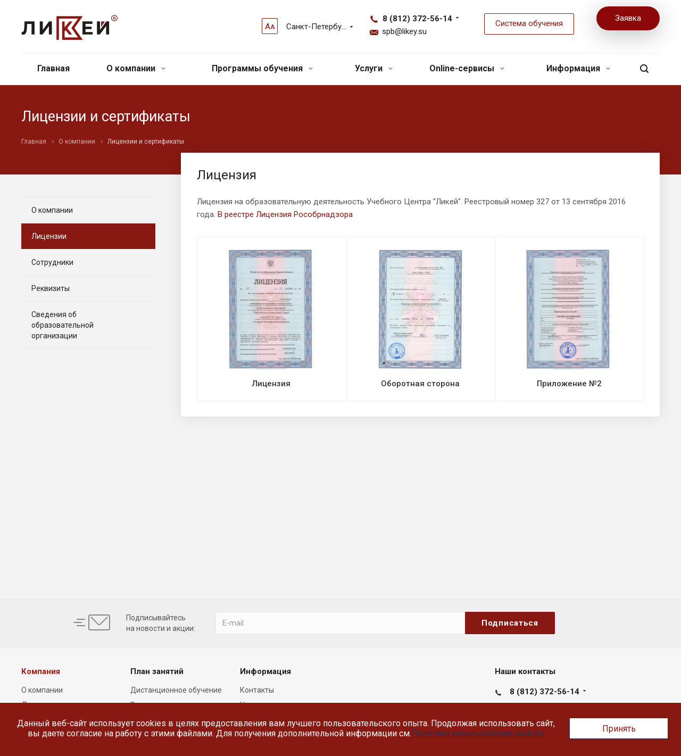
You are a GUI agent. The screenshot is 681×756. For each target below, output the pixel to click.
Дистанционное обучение (176, 690)
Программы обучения (262, 68)
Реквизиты (50, 288)
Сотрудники (52, 262)
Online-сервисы (466, 68)
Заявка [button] (628, 18)
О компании (135, 68)
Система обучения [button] (529, 23)
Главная (53, 68)
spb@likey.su (404, 31)
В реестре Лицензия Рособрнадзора (285, 214)
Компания (40, 671)
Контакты (257, 690)
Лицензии (49, 236)
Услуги (374, 68)
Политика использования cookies (477, 733)
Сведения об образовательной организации (62, 325)
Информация (578, 68)
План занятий (157, 671)
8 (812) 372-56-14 (417, 18)
